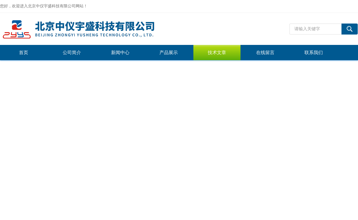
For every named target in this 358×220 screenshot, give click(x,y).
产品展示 (168, 52)
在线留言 (265, 52)
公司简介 (72, 52)
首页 (23, 52)
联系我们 (313, 52)
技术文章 (217, 52)
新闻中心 (120, 52)
